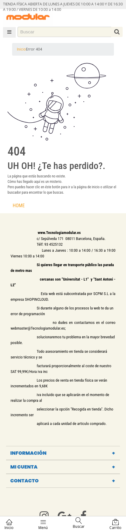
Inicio (21, 49)
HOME (19, 205)
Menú (43, 524)
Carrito (115, 524)
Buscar (79, 523)
